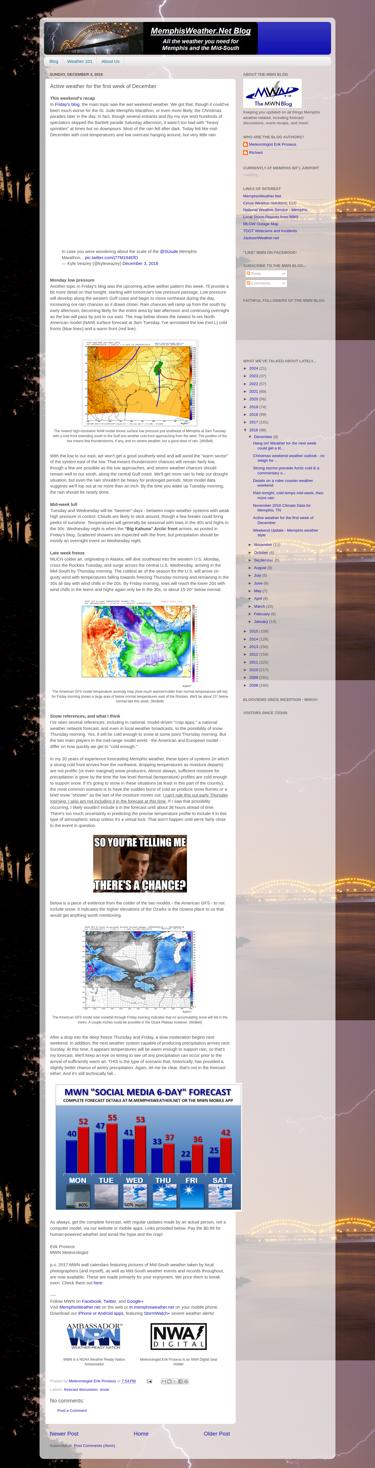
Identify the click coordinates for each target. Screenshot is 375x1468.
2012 (254, 654)
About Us (110, 61)
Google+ (135, 1301)
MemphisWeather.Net (262, 196)
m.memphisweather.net (151, 1307)
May (258, 591)
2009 (254, 677)
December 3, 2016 (140, 263)
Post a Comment (72, 1410)
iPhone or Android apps (100, 1313)
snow (104, 1389)
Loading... (251, 175)
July (258, 575)
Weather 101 (80, 61)
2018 (254, 414)
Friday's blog (67, 104)
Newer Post (64, 1434)
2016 (254, 430)
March (260, 606)
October (261, 552)
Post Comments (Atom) (94, 1445)
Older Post (217, 1434)
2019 (254, 407)
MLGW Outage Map (260, 224)
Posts (254, 273)
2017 (254, 422)
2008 (254, 685)
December (263, 437)
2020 (254, 399)
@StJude (169, 251)
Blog (54, 61)
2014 (254, 639)
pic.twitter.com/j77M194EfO (111, 257)
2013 (254, 647)
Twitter (109, 1301)
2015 (254, 631)
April (258, 598)
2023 (254, 376)
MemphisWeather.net (79, 1307)
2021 (254, 391)
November (263, 544)
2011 (254, 662)
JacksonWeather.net (261, 238)
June (259, 583)
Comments (258, 283)
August (260, 568)
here (98, 1283)
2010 (254, 670)
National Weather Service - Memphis (275, 210)
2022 (254, 384)
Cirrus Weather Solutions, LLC (269, 203)
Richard (256, 152)
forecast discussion (81, 1389)
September (264, 560)
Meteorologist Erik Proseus (272, 144)
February (262, 614)
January (261, 621)
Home (141, 1434)
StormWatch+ (157, 1313)
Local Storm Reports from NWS (271, 217)
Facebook (91, 1301)
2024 (254, 368)
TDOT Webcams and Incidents (270, 231)
